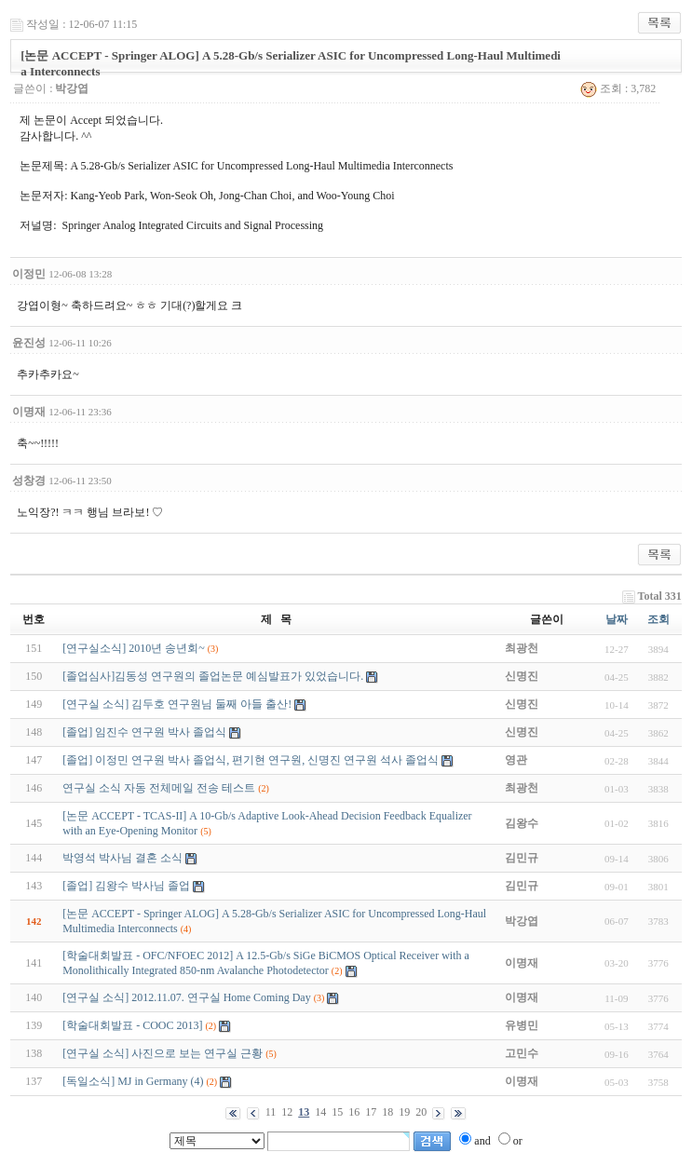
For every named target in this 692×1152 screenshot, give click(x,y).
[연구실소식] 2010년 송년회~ (133, 648)
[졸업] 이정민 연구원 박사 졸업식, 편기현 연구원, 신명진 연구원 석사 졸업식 (250, 759)
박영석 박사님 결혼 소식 (122, 857)
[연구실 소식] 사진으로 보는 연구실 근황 (162, 1053)
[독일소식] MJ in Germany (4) (132, 1081)
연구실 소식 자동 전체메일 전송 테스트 (158, 787)
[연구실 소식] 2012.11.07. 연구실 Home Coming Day (186, 997)
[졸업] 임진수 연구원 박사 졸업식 (144, 732)
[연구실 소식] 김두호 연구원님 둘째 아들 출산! (177, 704)
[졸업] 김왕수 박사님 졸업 (126, 885)
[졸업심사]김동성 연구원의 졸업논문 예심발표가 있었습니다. (212, 676)
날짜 (616, 619)
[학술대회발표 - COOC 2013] (132, 1025)
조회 (658, 619)
